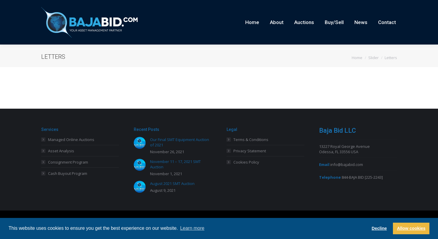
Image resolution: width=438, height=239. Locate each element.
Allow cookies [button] (411, 228)
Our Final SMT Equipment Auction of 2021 (179, 153)
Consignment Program (68, 172)
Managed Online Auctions (71, 150)
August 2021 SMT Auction (172, 194)
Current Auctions (368, 5)
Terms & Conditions (250, 150)
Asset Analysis (61, 161)
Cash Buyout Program (67, 184)
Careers (342, 5)
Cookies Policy (246, 172)
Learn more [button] (192, 228)
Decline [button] (379, 228)
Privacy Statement (249, 161)
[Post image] (140, 153)
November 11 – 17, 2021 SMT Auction (175, 175)
